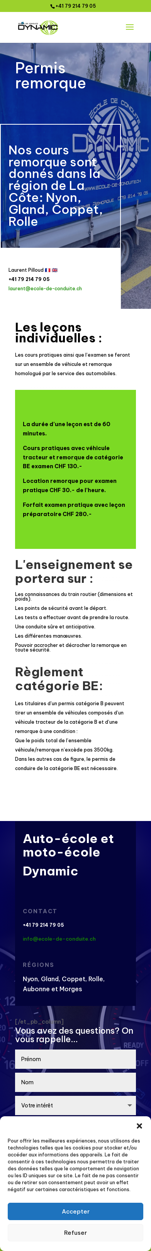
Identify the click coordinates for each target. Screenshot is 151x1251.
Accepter (76, 1211)
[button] (139, 1126)
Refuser (75, 1232)
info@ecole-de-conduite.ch (59, 939)
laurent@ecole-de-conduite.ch (45, 288)
